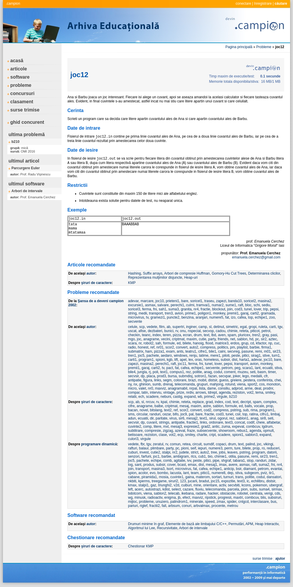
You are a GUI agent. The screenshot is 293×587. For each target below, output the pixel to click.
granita (186, 309)
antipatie (134, 380)
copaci (221, 444)
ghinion (145, 384)
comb (167, 461)
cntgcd (243, 502)
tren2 (256, 335)
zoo (272, 317)
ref (152, 347)
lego (245, 376)
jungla (142, 372)
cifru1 (264, 414)
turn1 (276, 355)
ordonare (216, 422)
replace (198, 402)
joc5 (141, 355)
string (132, 313)
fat (227, 317)
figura (147, 380)
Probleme (263, 47)
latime (203, 355)
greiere (236, 380)
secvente (135, 321)
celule (132, 327)
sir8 (263, 418)
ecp (180, 435)
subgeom (251, 473)
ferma (146, 309)
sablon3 (251, 435)
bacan (133, 410)
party (212, 339)
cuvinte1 (176, 477)
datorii (272, 452)
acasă (16, 60)
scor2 (169, 347)
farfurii (146, 456)
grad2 (205, 426)
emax (192, 465)
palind (250, 444)
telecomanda (185, 384)
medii (143, 313)
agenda (225, 392)
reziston (239, 392)
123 (183, 481)
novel (143, 410)
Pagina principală (238, 47)
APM (249, 524)
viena (241, 384)
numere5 (216, 317)
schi (256, 305)
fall (164, 506)
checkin (134, 335)
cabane (133, 477)
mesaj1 (211, 465)
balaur (144, 448)
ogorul (222, 418)
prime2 (209, 397)
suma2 (264, 465)
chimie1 (220, 456)
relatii (132, 397)
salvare (163, 305)
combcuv (253, 426)
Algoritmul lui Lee (141, 528)
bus (273, 502)
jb (179, 497)
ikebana (187, 493)
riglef (143, 506)
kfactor (261, 343)
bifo (175, 414)
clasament (21, 101)
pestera (249, 380)
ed (178, 343)
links (157, 380)
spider (231, 502)
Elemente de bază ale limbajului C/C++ (196, 524)
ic (248, 481)
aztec (273, 339)
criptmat (178, 339)
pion (244, 489)
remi (258, 351)
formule (169, 343)
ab (168, 327)
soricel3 (134, 309)
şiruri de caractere (96, 283)
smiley (270, 392)
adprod (237, 388)
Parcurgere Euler (25, 168)
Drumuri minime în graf (146, 524)
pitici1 (205, 473)
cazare (188, 489)
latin (145, 392)
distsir (212, 380)
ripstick (210, 497)
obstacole (227, 493)
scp (142, 327)
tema (259, 392)
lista (202, 388)
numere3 (215, 448)
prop (269, 406)
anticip (229, 469)
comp (147, 426)
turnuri (229, 477)
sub (245, 410)
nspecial (194, 331)
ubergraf (275, 485)
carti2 (254, 313)
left (130, 489)
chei (278, 380)
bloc (248, 305)
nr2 (174, 452)
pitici (245, 355)
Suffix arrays (152, 273)
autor (90, 273)
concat (240, 422)
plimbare (157, 448)
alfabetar (273, 422)
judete (184, 452)
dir (152, 418)
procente (218, 506)
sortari (217, 477)
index (156, 335)
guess (224, 380)
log (130, 465)
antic (215, 426)
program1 (146, 360)
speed (210, 502)
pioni (184, 448)
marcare (147, 301)
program (258, 452)
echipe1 (261, 317)
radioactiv (155, 497)
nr (140, 343)
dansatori (274, 477)
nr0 (150, 388)
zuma (226, 426)
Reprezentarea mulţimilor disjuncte (155, 277)
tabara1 (239, 461)
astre (207, 406)
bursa (172, 376)
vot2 (250, 392)
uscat (132, 331)
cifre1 (202, 351)
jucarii (192, 481)
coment (230, 372)
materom (203, 477)
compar (133, 392)
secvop (208, 331)
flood (209, 343)
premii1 (233, 313)
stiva (278, 368)
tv (147, 317)
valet (142, 388)
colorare (179, 380)
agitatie (179, 461)
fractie (205, 309)
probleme (20, 85)
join (230, 309)
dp (142, 376)
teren (167, 335)
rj (150, 372)
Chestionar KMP (141, 546)
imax (222, 465)
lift (176, 360)
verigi (268, 493)
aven (222, 335)
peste (235, 355)
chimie (232, 331)
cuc (277, 343)
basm (262, 372)
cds (277, 493)
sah (158, 343)
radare (201, 493)
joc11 (182, 364)
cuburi (133, 452)
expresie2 (191, 426)
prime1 (190, 313)
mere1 (215, 355)
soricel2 (250, 301)
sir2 (263, 339)
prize (180, 392)
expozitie (228, 481)
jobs (222, 452)
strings (164, 422)
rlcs (193, 456)
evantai (276, 469)
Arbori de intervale (26, 191)
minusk (140, 497)
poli (155, 372)
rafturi (132, 448)
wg (130, 497)
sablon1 (242, 418)
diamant (249, 469)
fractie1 (192, 422)
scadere (152, 397)
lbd (213, 335)
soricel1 (196, 301)
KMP (132, 283)
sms (131, 414)
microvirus (136, 317)
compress (207, 347)
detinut (219, 327)
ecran (187, 335)
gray (265, 335)
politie (197, 372)
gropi (253, 327)
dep (230, 473)
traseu (209, 301)
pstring (236, 410)
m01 (267, 351)
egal (243, 327)
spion (132, 473)
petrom (227, 368)
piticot (254, 331)
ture (237, 448)
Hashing (134, 273)
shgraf (226, 461)
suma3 (173, 309)
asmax (150, 305)
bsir (238, 469)
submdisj (186, 376)
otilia (232, 456)
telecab (174, 493)
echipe (156, 461)
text (206, 335)
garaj (244, 313)
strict (194, 452)
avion (179, 313)
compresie (153, 431)
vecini (165, 339)
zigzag (168, 431)
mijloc (132, 502)
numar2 (218, 305)
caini (222, 351)
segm (167, 380)
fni (155, 309)
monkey (219, 313)
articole (18, 68)
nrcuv (150, 402)
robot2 (149, 343)
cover (171, 465)
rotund (230, 384)
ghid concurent (27, 122)
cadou (220, 331)
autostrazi (153, 489)
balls (248, 406)
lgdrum (267, 426)
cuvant (151, 422)
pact (169, 368)
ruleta (262, 327)
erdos (235, 343)
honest (143, 347)
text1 (164, 372)
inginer (191, 327)
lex (190, 360)
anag (208, 372)
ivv (189, 461)
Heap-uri (190, 277)
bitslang (156, 410)
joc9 (183, 414)
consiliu (224, 388)
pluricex (244, 335)
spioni (160, 360)
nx (135, 384)
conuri (186, 506)
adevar (133, 301)
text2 (168, 410)
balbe (158, 406)
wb (200, 397)
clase (163, 435)
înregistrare (263, 3)
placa (150, 376)
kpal (164, 402)
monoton (273, 384)
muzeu (243, 372)
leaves (232, 452)
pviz (264, 473)
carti (272, 327)
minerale (196, 502)
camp (202, 327)
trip (265, 309)
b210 (15, 142)
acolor (143, 473)
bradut (204, 481)
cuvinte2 (134, 426)
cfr (266, 376)
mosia (163, 477)
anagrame (151, 339)
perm (228, 448)
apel (183, 360)
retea (186, 444)
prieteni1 (172, 301)
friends (223, 339)
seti (252, 372)
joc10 (159, 301)
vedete (151, 327)
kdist (166, 489)
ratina (253, 414)
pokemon (260, 485)
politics (222, 347)
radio (132, 347)
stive (266, 355)
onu (183, 331)
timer (272, 372)
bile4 (131, 372)
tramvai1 (203, 305)
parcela (233, 489)
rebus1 (242, 431)
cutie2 (155, 452)
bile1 (212, 351)
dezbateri (155, 331)
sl (210, 327)
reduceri (273, 448)
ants (180, 351)
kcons (246, 485)
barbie (254, 347)
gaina (189, 477)
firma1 (266, 347)
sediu (266, 305)
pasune (247, 351)
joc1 (156, 456)
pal (191, 414)
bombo (162, 473)
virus (173, 418)
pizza (177, 335)
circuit (197, 444)
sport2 (252, 384)
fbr (142, 444)
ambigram (181, 456)
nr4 (196, 309)
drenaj (168, 384)
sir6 (181, 418)
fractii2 (154, 506)
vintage (169, 392)
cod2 (207, 410)
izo (233, 317)
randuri (154, 414)
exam (170, 351)
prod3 (161, 376)
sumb (156, 384)
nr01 (159, 347)
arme (249, 388)
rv (176, 331)
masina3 (157, 469)
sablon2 (160, 493)
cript (212, 435)
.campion (13, 3)
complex (270, 402)
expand (190, 397)
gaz (153, 485)
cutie (202, 339)
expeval (238, 426)
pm (232, 347)
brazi (192, 380)
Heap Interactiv (267, 524)
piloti (226, 355)
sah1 (162, 309)
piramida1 (149, 477)
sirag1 (256, 355)
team (195, 473)
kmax (132, 485)
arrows (200, 392)
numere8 (218, 473)
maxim (191, 339)
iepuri (202, 448)
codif (250, 422)
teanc (146, 335)
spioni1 (237, 435)
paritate (161, 418)
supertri (178, 327)
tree (214, 452)
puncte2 (173, 317)
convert (181, 347)
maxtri (238, 497)
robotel (242, 493)
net (232, 339)
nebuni (166, 397)
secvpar (225, 376)
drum (198, 335)
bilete (187, 343)
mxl (166, 426)
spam (232, 335)
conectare (243, 3)
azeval (180, 431)
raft (240, 305)
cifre (131, 406)
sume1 (231, 305)
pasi (274, 335)
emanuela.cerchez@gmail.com (256, 257)
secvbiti (234, 485)
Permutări (236, 524)
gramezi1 (157, 317)
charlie (202, 435)
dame (211, 388)
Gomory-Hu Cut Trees (229, 273)
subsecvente (207, 431)
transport (156, 313)
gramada (268, 313)
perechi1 (177, 305)
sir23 (276, 351)
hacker (213, 493)
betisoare (135, 435)
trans (239, 477)
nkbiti (132, 481)
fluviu (199, 489)
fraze (191, 431)
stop (250, 461)
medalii (256, 376)
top (250, 317)
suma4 (264, 489)
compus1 (177, 372)
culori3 (133, 439)
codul (218, 372)
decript (245, 402)
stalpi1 (143, 485)
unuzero (162, 502)
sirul (212, 418)
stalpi (166, 452)
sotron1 (200, 376)
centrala (256, 493)
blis (263, 497)
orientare (210, 485)
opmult (268, 431)
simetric (232, 327)
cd (252, 343)
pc (257, 339)
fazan (212, 376)
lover (257, 309)
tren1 (132, 355)
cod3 (238, 309)
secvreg (233, 351)
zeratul (158, 444)
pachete (152, 355)
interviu (155, 392)
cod (228, 402)
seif (193, 448)
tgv (280, 327)
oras (198, 360)
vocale (259, 406)
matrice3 (222, 343)
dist (234, 360)
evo (152, 473)
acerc (139, 489)
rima (254, 410)
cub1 (202, 456)
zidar (272, 461)
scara (132, 343)
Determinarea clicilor (264, 273)
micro (132, 388)
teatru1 (190, 351)
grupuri (202, 384)
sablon (242, 339)
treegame (159, 481)
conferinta (264, 380)
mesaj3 (176, 426)
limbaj (275, 414)
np (270, 343)
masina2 (264, 301)
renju (193, 355)
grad (209, 402)
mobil (202, 380)
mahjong (216, 384)
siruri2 (173, 481)
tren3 (169, 313)
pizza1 (159, 351)
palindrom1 (179, 502)
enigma (170, 497)
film (162, 327)
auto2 (194, 347)
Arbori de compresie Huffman (187, 273)
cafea (241, 317)
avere (233, 465)
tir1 (271, 473)
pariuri (133, 506)
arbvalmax (201, 506)
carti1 (132, 360)
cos (262, 384)
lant (257, 368)
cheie (260, 422)
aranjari (201, 317)
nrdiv (189, 392)
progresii (224, 497)
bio (210, 456)
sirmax (277, 489)
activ (222, 485)
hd (251, 339)
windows (180, 355)
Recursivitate (167, 528)
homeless (211, 360)
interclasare (260, 502)
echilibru (257, 481)
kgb (169, 360)
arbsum (174, 506)
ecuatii (268, 368)
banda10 (235, 301)
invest (144, 452)
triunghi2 (165, 485)
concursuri (22, 93)
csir (238, 414)
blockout (218, 309)
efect (186, 497)
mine (197, 485)
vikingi (268, 444)
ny (130, 384)
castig (177, 397)
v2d (176, 485)
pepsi (274, 309)
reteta (243, 331)
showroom (227, 431)
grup (244, 343)
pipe (216, 461)
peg (237, 368)
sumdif (209, 444)
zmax (221, 502)
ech (141, 397)
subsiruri (274, 497)
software (20, 77)
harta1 (244, 360)
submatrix (135, 351)
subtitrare (135, 431)
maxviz (160, 388)
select (176, 489)
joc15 (215, 481)
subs (253, 489)
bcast (182, 465)
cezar (166, 414)
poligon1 (204, 313)
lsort (169, 469)
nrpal (193, 388)
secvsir (133, 376)
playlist (242, 347)
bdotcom (135, 493)
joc (139, 339)
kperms (144, 481)
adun (132, 418)
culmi (190, 305)
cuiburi (186, 485)
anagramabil (177, 388)
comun (175, 444)
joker (236, 376)
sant (138, 465)
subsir (225, 360)
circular (142, 414)
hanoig (198, 343)
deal (258, 388)
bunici (168, 331)
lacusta (175, 473)
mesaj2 (192, 418)
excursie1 (135, 305)
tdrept (212, 392)
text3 (229, 422)
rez (188, 372)
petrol (265, 331)
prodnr (268, 388)
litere (157, 426)
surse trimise (25, 109)
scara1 (247, 368)
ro (263, 448)
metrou (232, 506)
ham (148, 351)
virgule (222, 397)
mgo (131, 339)
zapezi (221, 301)
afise (142, 331)
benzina (187, 317)
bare (184, 301)
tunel (248, 309)
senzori (133, 456)
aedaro (166, 355)
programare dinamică (99, 444)
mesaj (184, 406)
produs (148, 465)
